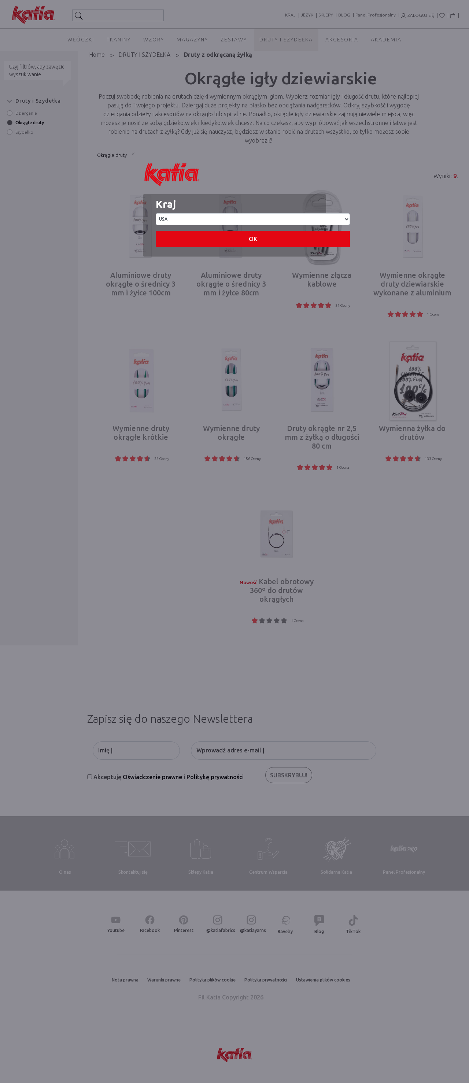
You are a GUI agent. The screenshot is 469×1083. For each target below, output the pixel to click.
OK (253, 239)
